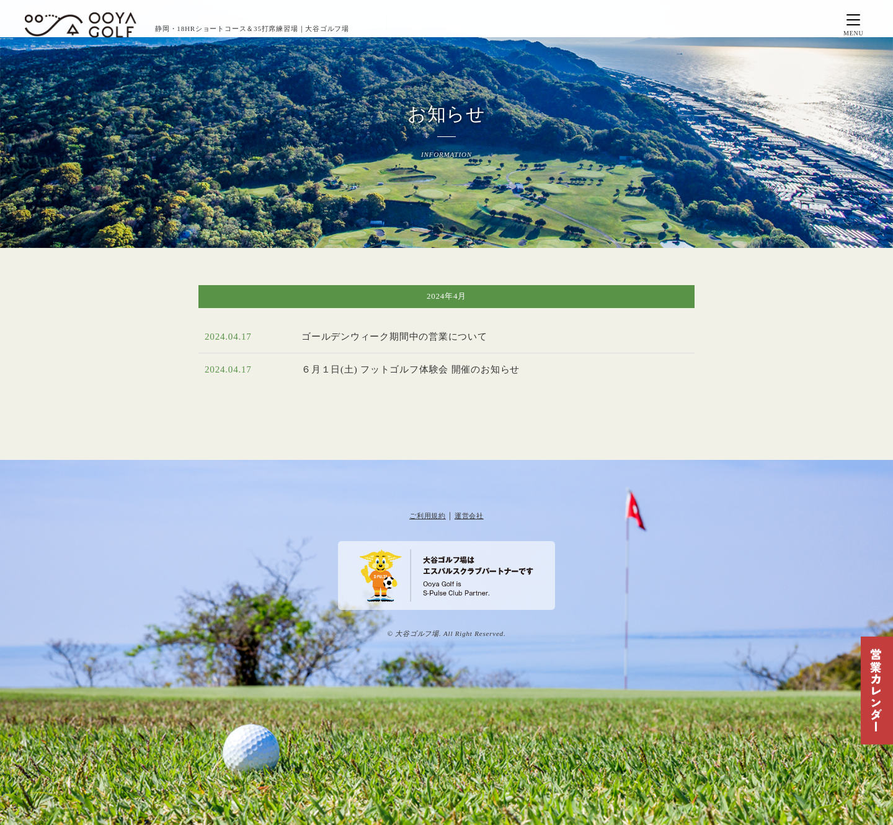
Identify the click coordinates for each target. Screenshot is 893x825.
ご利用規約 (427, 515)
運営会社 (469, 515)
